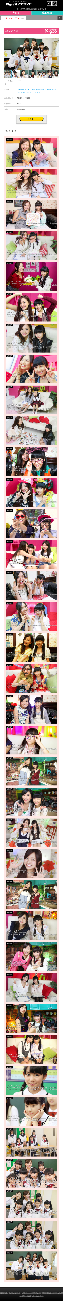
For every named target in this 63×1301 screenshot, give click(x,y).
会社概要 (4, 1293)
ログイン (31, 119)
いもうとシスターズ (32, 92)
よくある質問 (38, 1296)
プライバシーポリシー (31, 1293)
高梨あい (35, 89)
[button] (57, 41)
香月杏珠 (50, 89)
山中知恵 (20, 89)
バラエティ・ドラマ (14, 18)
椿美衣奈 (42, 89)
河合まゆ (27, 89)
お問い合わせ (14, 1293)
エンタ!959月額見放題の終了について (31, 9)
